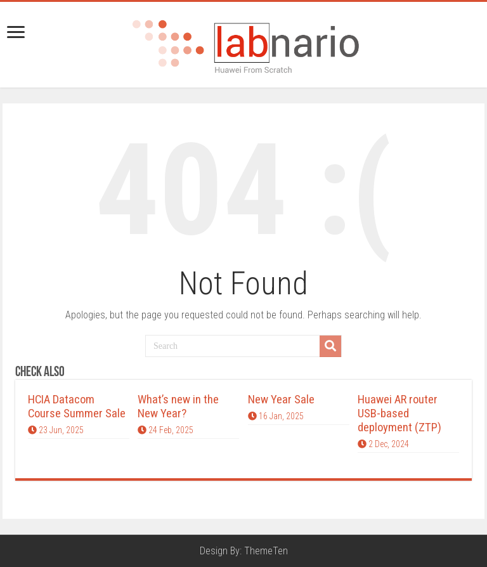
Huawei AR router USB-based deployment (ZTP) (399, 413)
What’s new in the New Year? (178, 406)
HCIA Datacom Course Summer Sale (77, 406)
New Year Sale (281, 400)
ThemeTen (266, 551)
